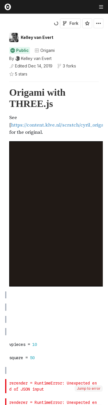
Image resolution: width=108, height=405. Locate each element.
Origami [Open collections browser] (45, 50)
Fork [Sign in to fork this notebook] (70, 23)
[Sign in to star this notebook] (87, 23)
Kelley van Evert (37, 37)
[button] (2, 84)
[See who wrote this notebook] (30, 58)
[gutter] (2, 111)
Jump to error (89, 388)
